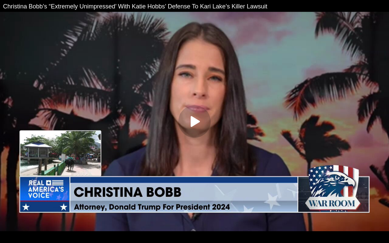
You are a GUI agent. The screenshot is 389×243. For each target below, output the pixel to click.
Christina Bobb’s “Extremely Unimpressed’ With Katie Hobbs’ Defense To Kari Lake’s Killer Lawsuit (135, 6)
